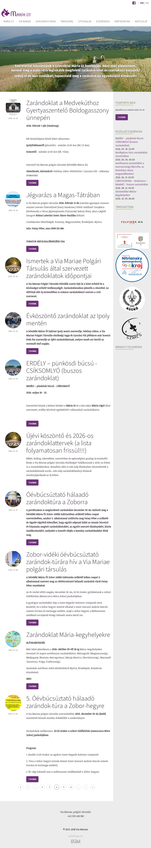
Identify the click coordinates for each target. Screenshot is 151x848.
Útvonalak (84, 21)
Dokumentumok (46, 21)
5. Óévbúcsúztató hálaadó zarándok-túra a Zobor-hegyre (65, 702)
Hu (142, 3)
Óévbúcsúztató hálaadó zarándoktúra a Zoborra (57, 498)
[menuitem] (8, 21)
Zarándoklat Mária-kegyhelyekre (68, 634)
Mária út (9, 21)
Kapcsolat (141, 21)
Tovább (121, 117)
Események (103, 21)
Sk (147, 3)
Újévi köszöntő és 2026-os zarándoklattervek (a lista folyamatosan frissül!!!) (59, 442)
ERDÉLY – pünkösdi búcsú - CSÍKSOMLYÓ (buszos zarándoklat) (61, 370)
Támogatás (66, 21)
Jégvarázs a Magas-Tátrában (63, 195)
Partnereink (122, 21)
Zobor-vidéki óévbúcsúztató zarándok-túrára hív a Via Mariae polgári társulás (68, 561)
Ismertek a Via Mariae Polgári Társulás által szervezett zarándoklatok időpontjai (63, 268)
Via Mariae (25, 21)
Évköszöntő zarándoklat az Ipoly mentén (68, 319)
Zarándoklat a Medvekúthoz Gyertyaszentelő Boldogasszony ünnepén (67, 110)
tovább (32, 182)
